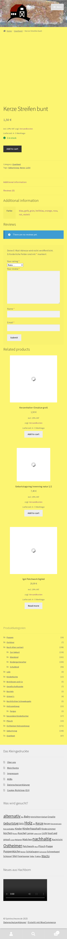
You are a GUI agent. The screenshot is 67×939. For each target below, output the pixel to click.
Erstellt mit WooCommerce (42, 922)
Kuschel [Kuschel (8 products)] (22, 833)
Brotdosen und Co (15, 681)
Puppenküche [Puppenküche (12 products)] (11, 851)
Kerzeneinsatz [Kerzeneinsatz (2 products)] (56, 824)
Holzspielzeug (13, 706)
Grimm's (10, 696)
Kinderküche (12, 676)
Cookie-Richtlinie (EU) (18, 790)
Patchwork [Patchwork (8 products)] (28, 846)
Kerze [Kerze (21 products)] (39, 823)
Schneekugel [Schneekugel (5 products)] (53, 851)
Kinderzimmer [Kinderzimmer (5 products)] (48, 828)
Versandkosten (26, 128)
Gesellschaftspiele (15, 686)
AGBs (9, 779)
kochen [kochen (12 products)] (7, 833)
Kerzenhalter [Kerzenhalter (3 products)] (9, 829)
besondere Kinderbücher (18, 716)
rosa (55, 210)
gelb (26, 210)
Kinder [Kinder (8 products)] (18, 828)
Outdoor (10, 642)
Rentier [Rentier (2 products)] (23, 852)
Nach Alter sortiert (15, 647)
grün (32, 210)
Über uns (11, 762)
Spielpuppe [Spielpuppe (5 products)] (23, 856)
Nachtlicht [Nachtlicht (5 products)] (57, 839)
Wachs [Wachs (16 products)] (46, 856)
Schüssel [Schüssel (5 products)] (7, 856)
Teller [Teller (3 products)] (32, 856)
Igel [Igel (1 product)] (34, 824)
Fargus (13, 711)
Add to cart (12, 148)
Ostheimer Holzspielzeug (18, 726)
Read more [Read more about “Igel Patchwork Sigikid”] (33, 605)
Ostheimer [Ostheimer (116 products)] (12, 845)
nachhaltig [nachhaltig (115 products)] (41, 839)
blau (21, 210)
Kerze (22, 167)
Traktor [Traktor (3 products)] (38, 856)
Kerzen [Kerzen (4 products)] (47, 823)
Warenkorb (52, 931)
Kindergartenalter (18, 662)
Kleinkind (14, 657)
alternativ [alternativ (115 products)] (12, 816)
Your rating (13, 261)
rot (20, 214)
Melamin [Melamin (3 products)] (18, 839)
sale (8, 672)
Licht (28, 167)
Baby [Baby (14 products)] (27, 816)
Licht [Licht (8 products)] (44, 833)
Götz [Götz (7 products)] (21, 823)
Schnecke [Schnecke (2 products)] (43, 852)
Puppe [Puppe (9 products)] (49, 846)
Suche (33, 934)
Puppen (10, 637)
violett (26, 214)
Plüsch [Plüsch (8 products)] (41, 846)
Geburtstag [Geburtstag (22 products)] (10, 823)
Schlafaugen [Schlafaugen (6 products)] (32, 851)
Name (11, 308)
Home (9, 31)
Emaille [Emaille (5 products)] (51, 816)
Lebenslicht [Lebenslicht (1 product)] (38, 834)
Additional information (15, 182)
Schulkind (14, 667)
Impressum (12, 773)
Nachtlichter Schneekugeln (19, 701)
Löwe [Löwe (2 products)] (12, 840)
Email (10, 322)
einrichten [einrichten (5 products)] (36, 816)
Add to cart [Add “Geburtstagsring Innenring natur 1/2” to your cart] (33, 513)
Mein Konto (13, 767)
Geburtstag (13, 167)
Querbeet (18, 31)
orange (48, 210)
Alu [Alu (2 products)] (22, 817)
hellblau (40, 210)
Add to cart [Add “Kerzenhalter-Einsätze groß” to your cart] (33, 434)
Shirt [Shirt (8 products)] (15, 856)
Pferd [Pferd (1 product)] (36, 847)
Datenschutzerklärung (18, 784)
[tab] (33, 182)
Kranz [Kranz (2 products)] (15, 833)
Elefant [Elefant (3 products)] (44, 817)
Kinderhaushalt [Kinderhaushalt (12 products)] (31, 828)
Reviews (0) (9, 190)
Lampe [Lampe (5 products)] (30, 833)
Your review (13, 268)
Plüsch (10, 721)
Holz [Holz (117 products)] (28, 823)
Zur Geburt (15, 652)
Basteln (10, 691)
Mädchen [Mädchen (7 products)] (27, 839)
